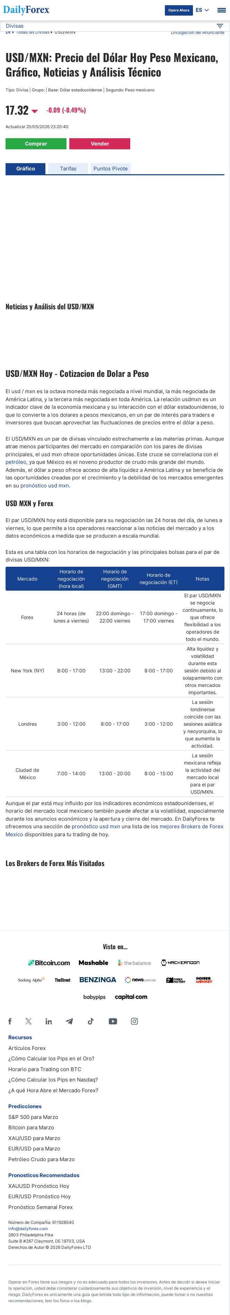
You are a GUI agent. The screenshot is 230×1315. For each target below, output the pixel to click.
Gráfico (25, 168)
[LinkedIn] (48, 1021)
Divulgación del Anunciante (197, 32)
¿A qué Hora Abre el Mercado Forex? (53, 1090)
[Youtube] (113, 1021)
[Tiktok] (91, 1021)
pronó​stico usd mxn (96, 826)
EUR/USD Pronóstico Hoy (39, 1196)
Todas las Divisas (33, 32)
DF (8, 32)
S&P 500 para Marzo (33, 1117)
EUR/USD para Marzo (34, 1148)
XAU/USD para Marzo (34, 1138)
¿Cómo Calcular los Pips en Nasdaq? (53, 1079)
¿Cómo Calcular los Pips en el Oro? (51, 1058)
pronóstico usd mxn (44, 485)
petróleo (16, 462)
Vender (100, 143)
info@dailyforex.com (28, 1228)
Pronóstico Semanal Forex (40, 1207)
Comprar (36, 143)
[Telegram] (69, 1021)
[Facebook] (9, 1021)
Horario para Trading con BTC (44, 1069)
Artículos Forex (27, 1048)
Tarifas (68, 168)
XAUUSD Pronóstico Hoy (38, 1186)
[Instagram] (134, 1021)
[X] (28, 1021)
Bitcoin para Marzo (31, 1127)
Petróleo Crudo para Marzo (41, 1159)
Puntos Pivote (111, 168)
